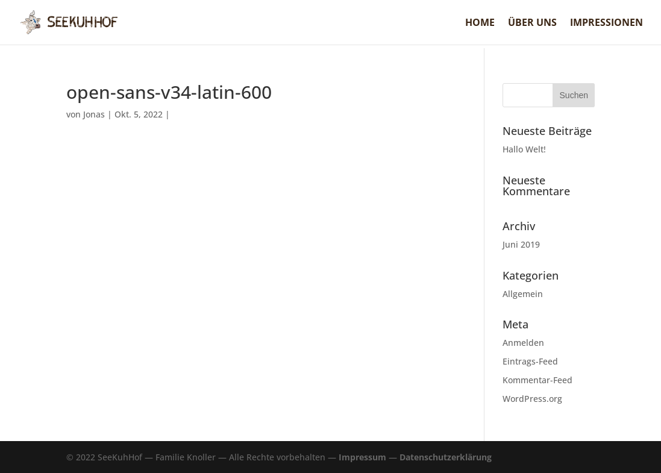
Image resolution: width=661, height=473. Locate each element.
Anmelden (523, 342)
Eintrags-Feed (530, 361)
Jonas (94, 114)
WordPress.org (532, 398)
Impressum (362, 457)
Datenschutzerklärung (445, 457)
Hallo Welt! (524, 149)
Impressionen (606, 23)
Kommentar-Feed (537, 380)
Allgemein (523, 293)
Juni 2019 (521, 244)
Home (480, 23)
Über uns (532, 23)
